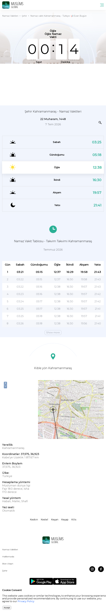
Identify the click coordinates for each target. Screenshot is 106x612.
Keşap (64, 519)
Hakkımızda (8, 556)
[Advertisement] (53, 84)
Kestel (44, 519)
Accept (7, 608)
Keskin (34, 519)
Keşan (54, 519)
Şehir (24, 16)
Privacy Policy (26, 601)
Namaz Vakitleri (10, 16)
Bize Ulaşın (7, 563)
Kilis (73, 519)
